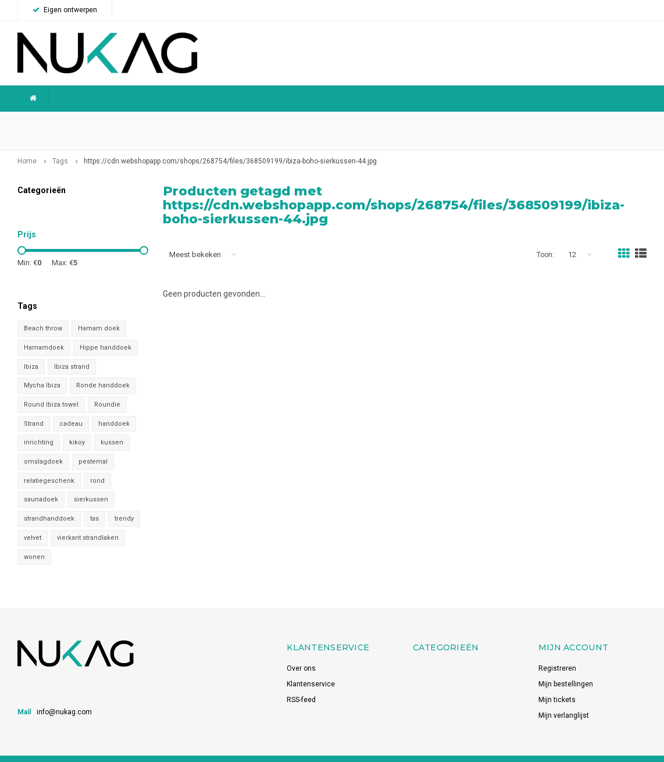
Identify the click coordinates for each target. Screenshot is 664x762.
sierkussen (91, 483)
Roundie (107, 387)
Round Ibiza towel (51, 387)
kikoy (77, 426)
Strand (34, 407)
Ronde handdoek (103, 369)
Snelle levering (426, 122)
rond (97, 464)
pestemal (93, 444)
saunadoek (41, 483)
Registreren (557, 652)
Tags (60, 145)
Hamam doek (99, 312)
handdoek (114, 407)
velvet (32, 521)
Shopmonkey (163, 750)
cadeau (71, 407)
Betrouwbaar (252, 122)
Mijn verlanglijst (563, 699)
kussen (112, 426)
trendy (124, 502)
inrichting (38, 426)
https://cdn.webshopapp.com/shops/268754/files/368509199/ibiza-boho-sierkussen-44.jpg (230, 145)
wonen (34, 540)
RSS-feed (301, 683)
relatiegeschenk (49, 464)
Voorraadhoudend (610, 122)
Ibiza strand (72, 350)
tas (94, 502)
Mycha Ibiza (42, 369)
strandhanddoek (49, 502)
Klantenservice (311, 668)
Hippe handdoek (105, 330)
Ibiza (31, 350)
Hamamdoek (44, 330)
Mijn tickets (557, 683)
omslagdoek (43, 444)
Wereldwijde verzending (63, 122)
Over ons (301, 652)
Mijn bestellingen (565, 668)
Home (27, 145)
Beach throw (43, 312)
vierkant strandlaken (88, 521)
